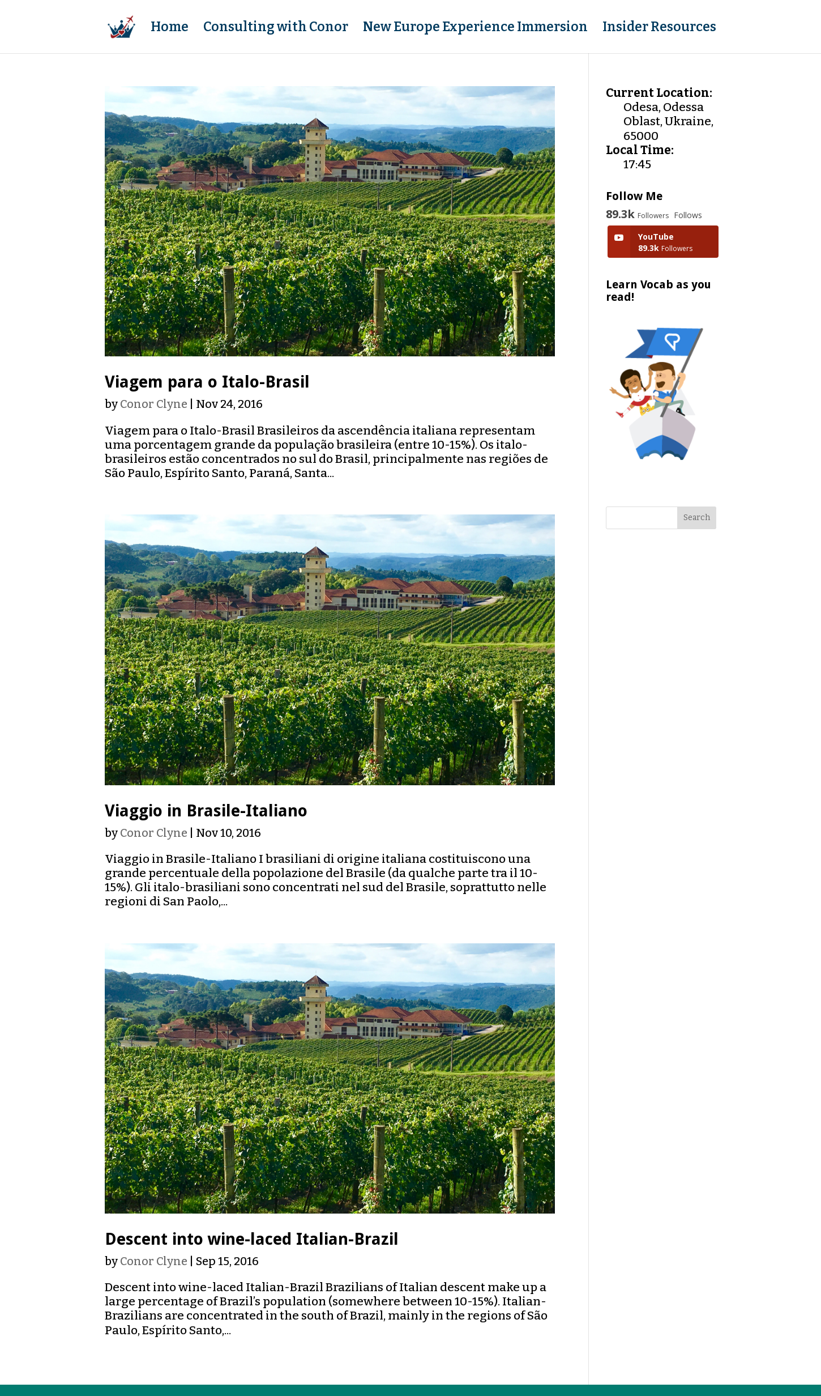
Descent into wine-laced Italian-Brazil (252, 1239)
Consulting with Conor (275, 29)
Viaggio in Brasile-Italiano (206, 810)
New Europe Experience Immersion (475, 29)
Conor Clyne (153, 404)
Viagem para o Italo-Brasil (207, 381)
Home (170, 29)
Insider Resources (659, 29)
